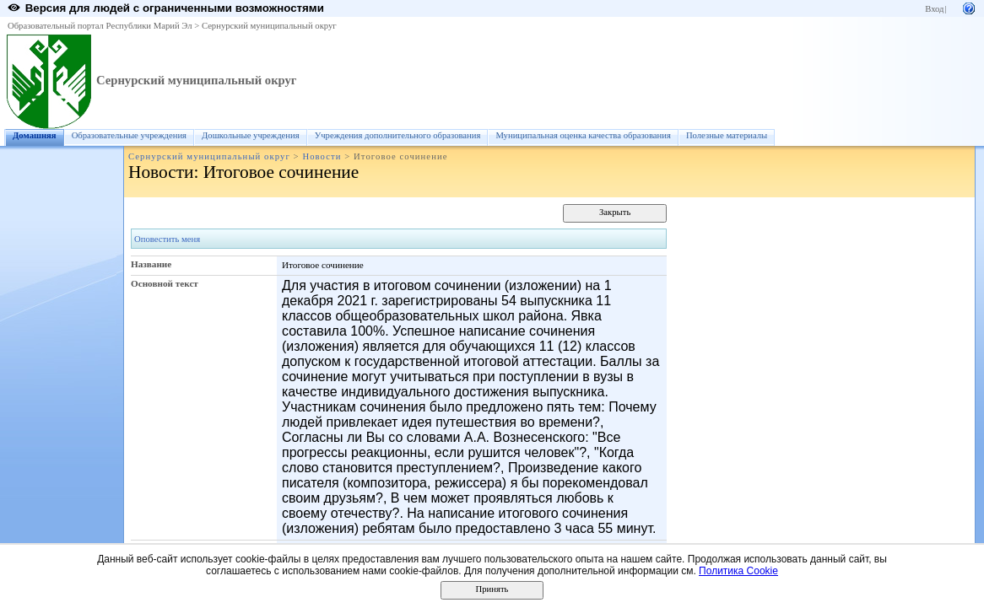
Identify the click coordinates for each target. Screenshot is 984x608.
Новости (321, 156)
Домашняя (35, 135)
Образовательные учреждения (129, 135)
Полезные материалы (726, 135)
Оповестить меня (167, 239)
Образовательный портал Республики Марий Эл (100, 25)
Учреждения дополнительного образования (398, 135)
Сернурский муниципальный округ (269, 25)
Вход (934, 8)
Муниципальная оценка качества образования (582, 135)
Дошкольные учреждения (251, 135)
